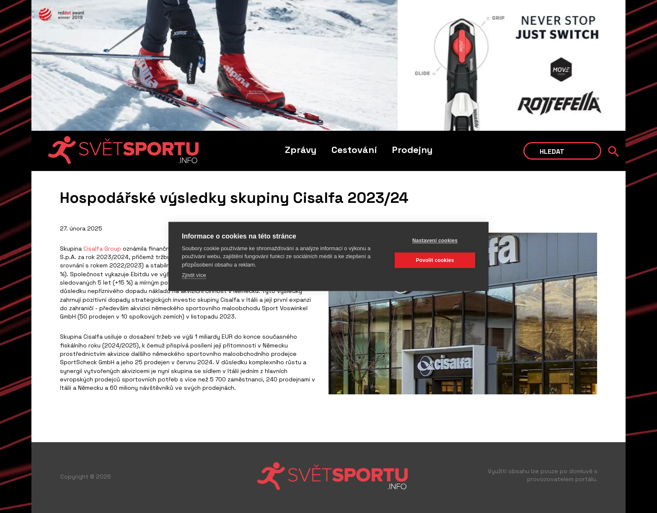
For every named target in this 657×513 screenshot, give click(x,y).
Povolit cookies (435, 260)
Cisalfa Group (102, 248)
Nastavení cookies (435, 241)
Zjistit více (194, 275)
